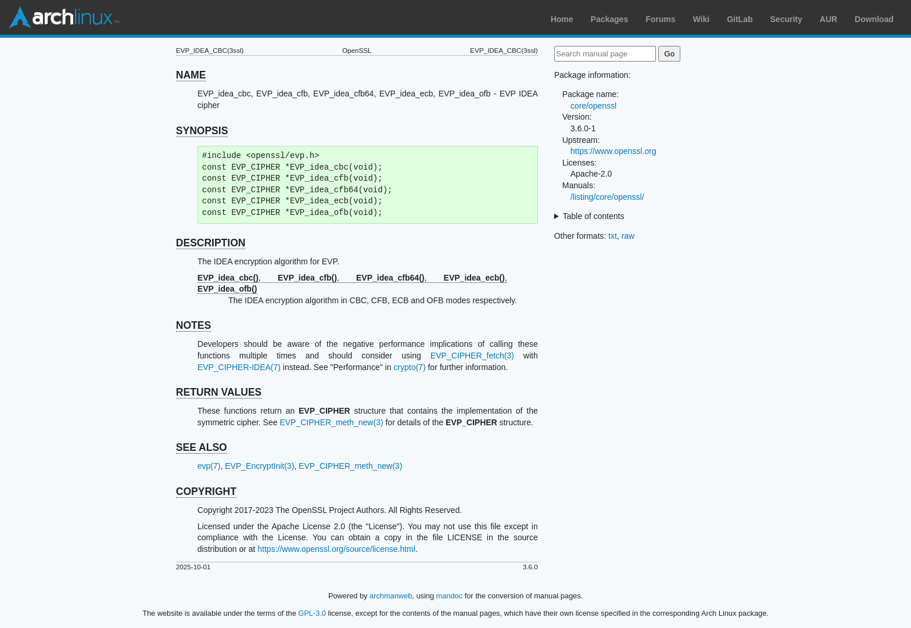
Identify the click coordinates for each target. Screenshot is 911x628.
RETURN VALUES (218, 392)
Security (786, 19)
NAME (191, 75)
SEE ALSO (201, 447)
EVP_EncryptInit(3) (259, 466)
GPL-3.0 (312, 613)
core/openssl (593, 105)
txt (612, 236)
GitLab (739, 19)
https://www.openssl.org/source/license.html (336, 549)
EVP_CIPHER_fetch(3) (472, 355)
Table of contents (594, 216)
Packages (610, 19)
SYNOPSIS (202, 131)
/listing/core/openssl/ (607, 197)
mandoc (449, 595)
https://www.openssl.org (614, 151)
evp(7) (209, 466)
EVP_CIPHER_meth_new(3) (331, 422)
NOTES (193, 325)
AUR (828, 19)
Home (562, 19)
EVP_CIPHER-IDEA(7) (239, 367)
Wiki (701, 19)
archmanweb (391, 595)
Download (874, 19)
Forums (660, 19)
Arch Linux (64, 17)
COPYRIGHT (206, 491)
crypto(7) (409, 367)
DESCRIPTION (211, 243)
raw (628, 236)
